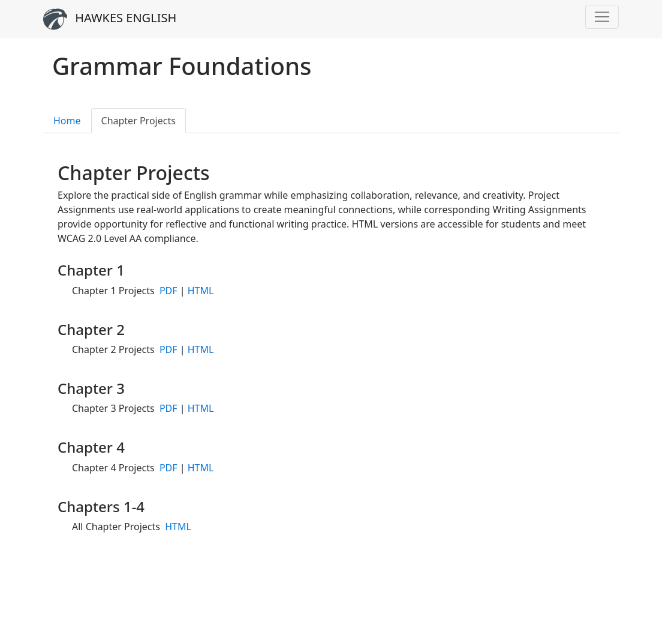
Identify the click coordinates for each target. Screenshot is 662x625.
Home (67, 120)
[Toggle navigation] (602, 17)
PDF (168, 290)
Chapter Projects (138, 120)
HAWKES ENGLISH (109, 19)
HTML (201, 290)
